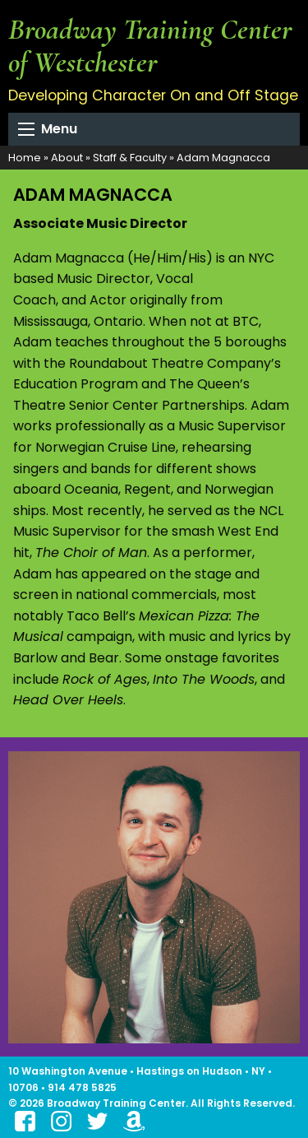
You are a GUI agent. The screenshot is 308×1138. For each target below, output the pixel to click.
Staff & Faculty (130, 158)
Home (24, 158)
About (67, 158)
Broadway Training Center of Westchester (150, 46)
